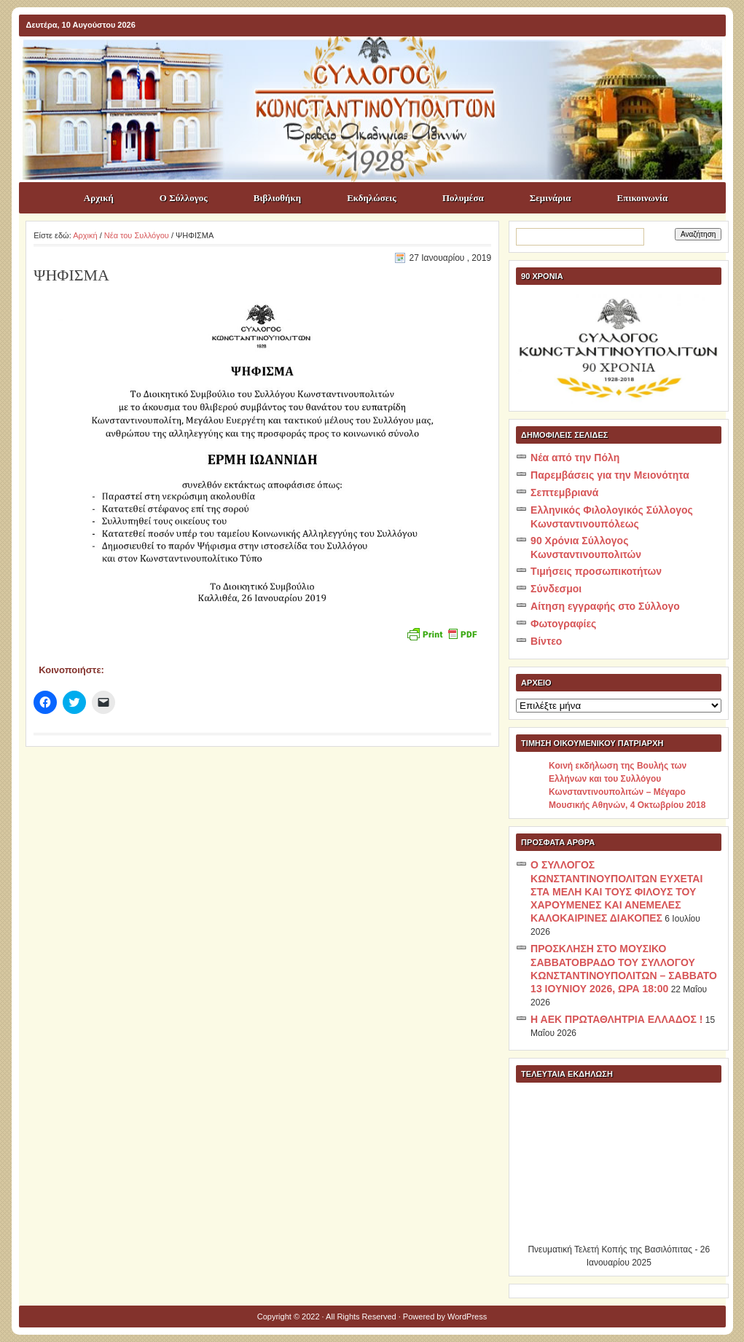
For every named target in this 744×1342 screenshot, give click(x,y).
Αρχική (99, 197)
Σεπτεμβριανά (564, 492)
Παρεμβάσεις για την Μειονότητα (609, 475)
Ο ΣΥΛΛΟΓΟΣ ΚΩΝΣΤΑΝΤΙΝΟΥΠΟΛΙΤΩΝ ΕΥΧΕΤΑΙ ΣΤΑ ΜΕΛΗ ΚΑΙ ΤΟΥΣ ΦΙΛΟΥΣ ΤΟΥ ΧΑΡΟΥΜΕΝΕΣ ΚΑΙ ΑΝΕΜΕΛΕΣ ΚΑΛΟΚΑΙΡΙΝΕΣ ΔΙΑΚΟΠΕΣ (616, 891)
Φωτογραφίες (563, 623)
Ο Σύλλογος (184, 197)
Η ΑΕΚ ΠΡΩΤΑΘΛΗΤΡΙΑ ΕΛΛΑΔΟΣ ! (616, 1019)
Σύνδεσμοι (556, 589)
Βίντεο (546, 641)
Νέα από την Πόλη (574, 457)
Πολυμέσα (463, 197)
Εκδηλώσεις (371, 197)
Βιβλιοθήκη (277, 197)
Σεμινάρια (550, 197)
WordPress (467, 1316)
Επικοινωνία (642, 197)
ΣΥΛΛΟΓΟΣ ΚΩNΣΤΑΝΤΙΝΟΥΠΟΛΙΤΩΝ (380, 62)
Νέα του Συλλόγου (136, 235)
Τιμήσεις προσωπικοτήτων (596, 571)
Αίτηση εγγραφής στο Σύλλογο (605, 606)
